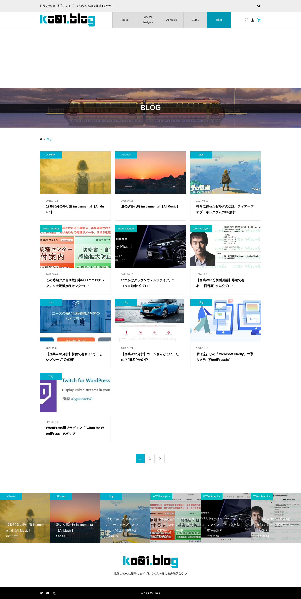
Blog (219, 19)
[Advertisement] (150, 58)
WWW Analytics (147, 20)
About (124, 19)
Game (195, 19)
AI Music (171, 19)
